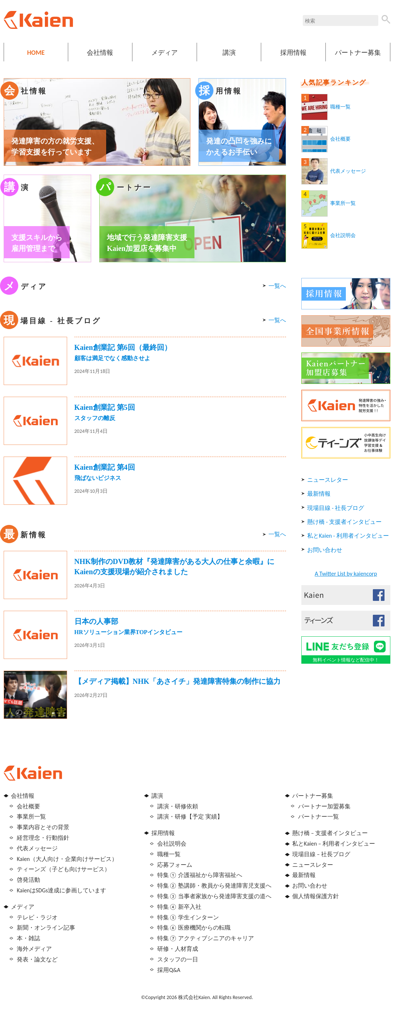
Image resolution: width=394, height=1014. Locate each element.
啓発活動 (28, 879)
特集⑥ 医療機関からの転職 (194, 927)
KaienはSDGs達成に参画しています (61, 890)
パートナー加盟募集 (324, 806)
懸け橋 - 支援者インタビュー (344, 521)
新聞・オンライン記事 (46, 927)
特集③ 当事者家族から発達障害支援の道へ (214, 896)
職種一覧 (340, 107)
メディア (164, 53)
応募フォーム (174, 864)
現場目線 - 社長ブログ (335, 507)
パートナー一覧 (318, 816)
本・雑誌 (28, 938)
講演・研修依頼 (177, 806)
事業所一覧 (343, 203)
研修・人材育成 (177, 948)
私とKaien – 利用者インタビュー (333, 843)
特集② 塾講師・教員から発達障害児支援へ (214, 885)
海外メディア (34, 948)
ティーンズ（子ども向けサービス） (63, 869)
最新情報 (319, 493)
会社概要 (340, 139)
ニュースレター (327, 479)
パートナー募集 (358, 53)
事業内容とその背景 (43, 827)
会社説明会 (343, 235)
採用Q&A (168, 970)
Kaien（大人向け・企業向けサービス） (67, 858)
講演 (229, 53)
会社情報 (100, 53)
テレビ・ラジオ (37, 917)
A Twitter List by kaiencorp (346, 573)
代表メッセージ (348, 171)
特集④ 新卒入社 (179, 906)
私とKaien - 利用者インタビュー (348, 535)
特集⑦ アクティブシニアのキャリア (205, 938)
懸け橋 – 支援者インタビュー (330, 833)
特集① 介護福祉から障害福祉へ (199, 875)
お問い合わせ (324, 549)
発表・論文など (37, 959)
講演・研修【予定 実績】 (190, 816)
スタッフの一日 (177, 959)
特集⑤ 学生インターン (188, 917)
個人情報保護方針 (315, 896)
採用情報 (293, 53)
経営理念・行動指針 (43, 837)
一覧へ (277, 285)
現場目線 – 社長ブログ (321, 854)
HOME (36, 53)
